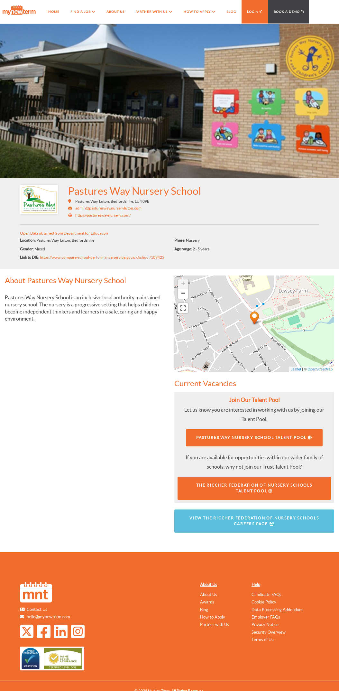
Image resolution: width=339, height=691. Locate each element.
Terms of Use (264, 639)
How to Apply (212, 617)
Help (256, 584)
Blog (204, 609)
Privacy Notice (265, 624)
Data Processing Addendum (277, 609)
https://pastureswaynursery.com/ (103, 215)
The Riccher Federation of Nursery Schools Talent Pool (254, 488)
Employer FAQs (266, 617)
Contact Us (37, 609)
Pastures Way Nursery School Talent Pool (254, 437)
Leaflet (295, 369)
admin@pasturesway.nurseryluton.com (108, 208)
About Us (208, 584)
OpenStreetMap (320, 369)
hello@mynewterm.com (48, 616)
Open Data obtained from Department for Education (64, 233)
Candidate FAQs (266, 594)
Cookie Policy (264, 602)
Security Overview (269, 632)
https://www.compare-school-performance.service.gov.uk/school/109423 (102, 257)
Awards (207, 602)
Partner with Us (214, 624)
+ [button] (183, 284)
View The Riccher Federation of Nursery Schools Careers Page (254, 521)
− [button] (183, 294)
